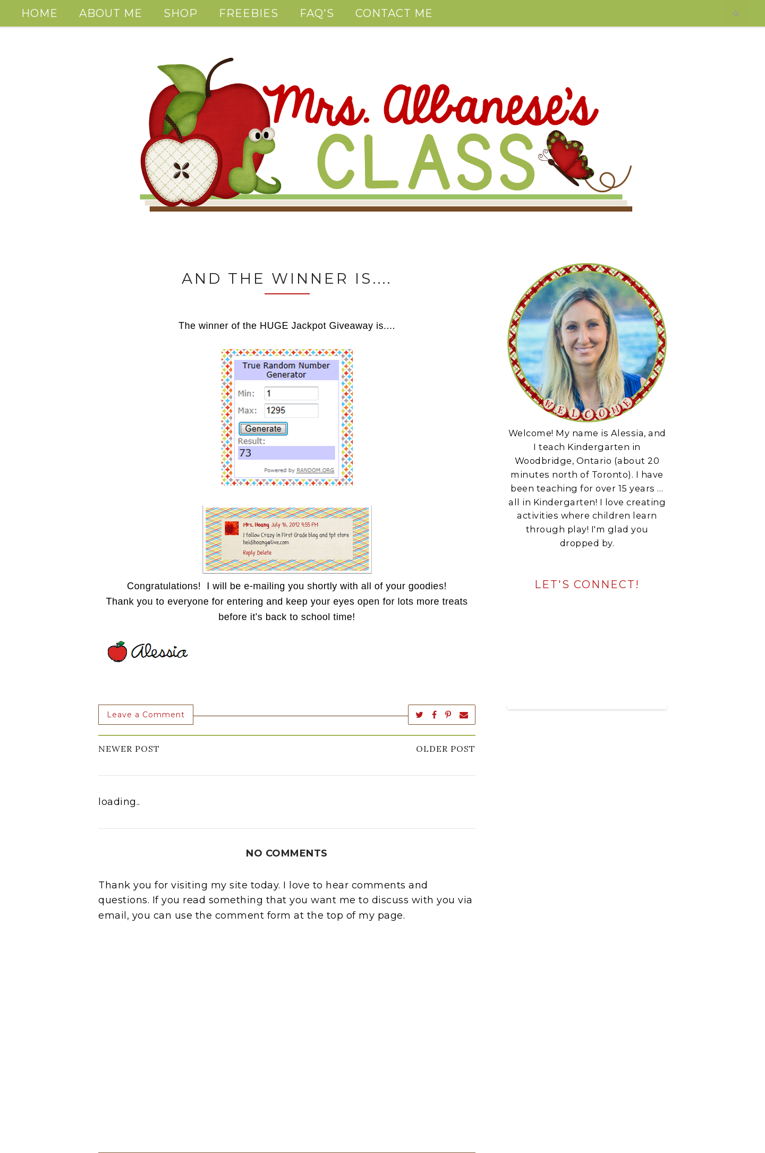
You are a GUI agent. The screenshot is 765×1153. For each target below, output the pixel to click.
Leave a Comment (146, 714)
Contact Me (394, 13)
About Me (110, 13)
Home (39, 13)
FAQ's (317, 13)
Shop (181, 13)
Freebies (248, 13)
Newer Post (129, 748)
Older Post (445, 748)
